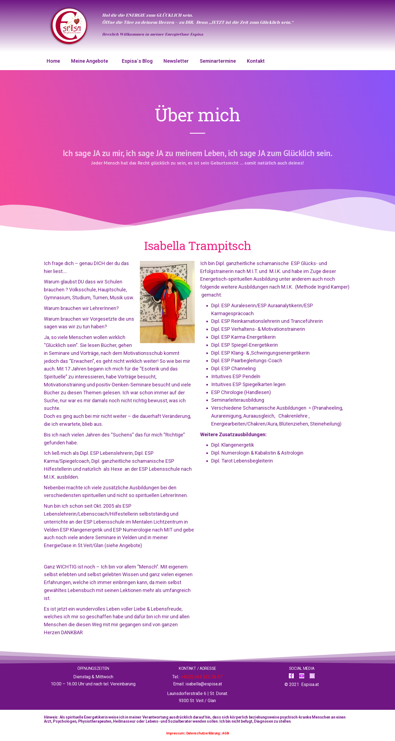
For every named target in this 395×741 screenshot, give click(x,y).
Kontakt (256, 61)
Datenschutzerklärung (203, 733)
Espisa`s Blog (137, 61)
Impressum (175, 733)
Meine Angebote (91, 61)
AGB (225, 733)
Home (53, 61)
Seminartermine (218, 61)
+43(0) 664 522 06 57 (201, 676)
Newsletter (176, 61)
